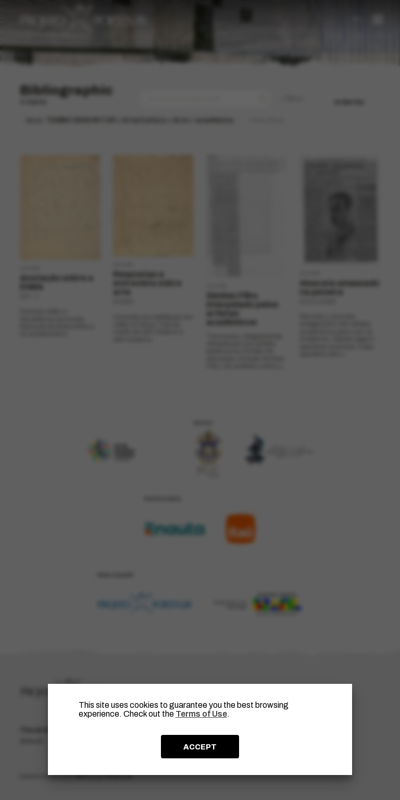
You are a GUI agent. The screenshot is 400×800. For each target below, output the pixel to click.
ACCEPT (200, 747)
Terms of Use (201, 713)
